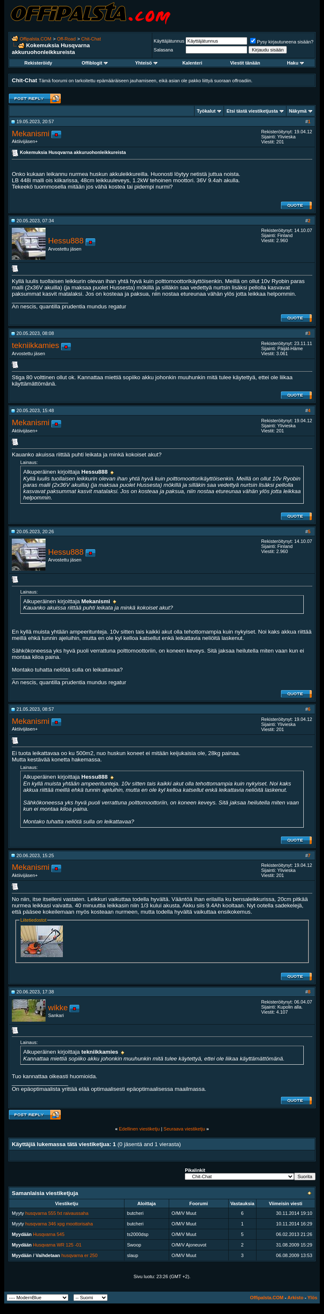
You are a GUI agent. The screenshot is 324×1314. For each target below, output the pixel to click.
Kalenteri (192, 62)
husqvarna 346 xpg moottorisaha (59, 1223)
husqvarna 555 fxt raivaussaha (57, 1213)
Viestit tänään (245, 62)
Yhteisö (146, 62)
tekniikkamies (35, 345)
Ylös (312, 1297)
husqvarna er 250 (79, 1255)
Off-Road (66, 38)
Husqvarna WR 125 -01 (57, 1244)
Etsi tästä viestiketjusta (252, 110)
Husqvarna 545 (49, 1234)
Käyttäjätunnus (169, 40)
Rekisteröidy (38, 62)
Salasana (163, 49)
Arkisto (295, 1297)
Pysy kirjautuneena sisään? (281, 41)
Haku (295, 62)
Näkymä (298, 110)
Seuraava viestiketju (184, 1128)
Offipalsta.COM (35, 38)
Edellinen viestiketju (139, 1128)
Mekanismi (30, 133)
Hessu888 (66, 240)
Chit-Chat (91, 38)
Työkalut (206, 110)
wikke (58, 1007)
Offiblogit (95, 62)
